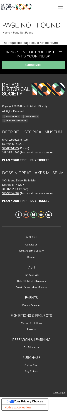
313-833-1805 (10, 148)
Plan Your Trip (14, 160)
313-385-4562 (10, 152)
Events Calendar (31, 305)
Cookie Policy (31, 116)
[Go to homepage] (33, 93)
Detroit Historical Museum (31, 281)
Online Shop (31, 365)
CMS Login (59, 392)
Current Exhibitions (31, 323)
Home (6, 32)
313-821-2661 (10, 189)
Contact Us (31, 244)
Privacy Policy (12, 116)
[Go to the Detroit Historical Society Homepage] (17, 6)
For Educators (31, 347)
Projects (31, 329)
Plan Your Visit (31, 275)
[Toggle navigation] (60, 6)
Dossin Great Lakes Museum (31, 287)
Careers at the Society (31, 251)
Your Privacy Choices (28, 401)
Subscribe (33, 65)
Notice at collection (17, 407)
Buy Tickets (39, 160)
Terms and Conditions (16, 120)
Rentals (31, 257)
